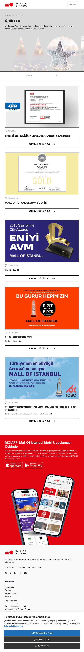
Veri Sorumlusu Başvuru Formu (17, 609)
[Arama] (41, 75)
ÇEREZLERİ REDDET (42, 639)
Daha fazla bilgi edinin (13, 626)
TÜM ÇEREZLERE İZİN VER (42, 633)
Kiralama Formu (11, 593)
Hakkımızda (9, 587)
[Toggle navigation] (73, 4)
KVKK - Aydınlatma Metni (15, 606)
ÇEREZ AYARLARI (42, 646)
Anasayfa (9, 16)
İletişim (8, 596)
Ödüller (19, 16)
